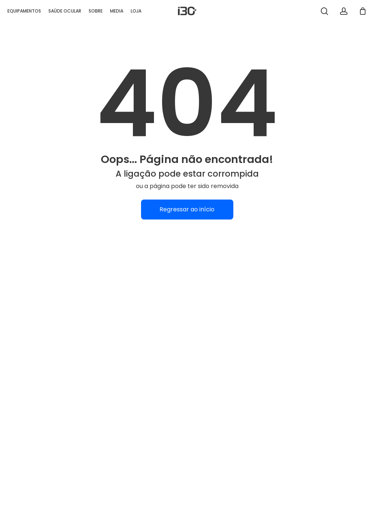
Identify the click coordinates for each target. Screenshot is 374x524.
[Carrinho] (362, 11)
